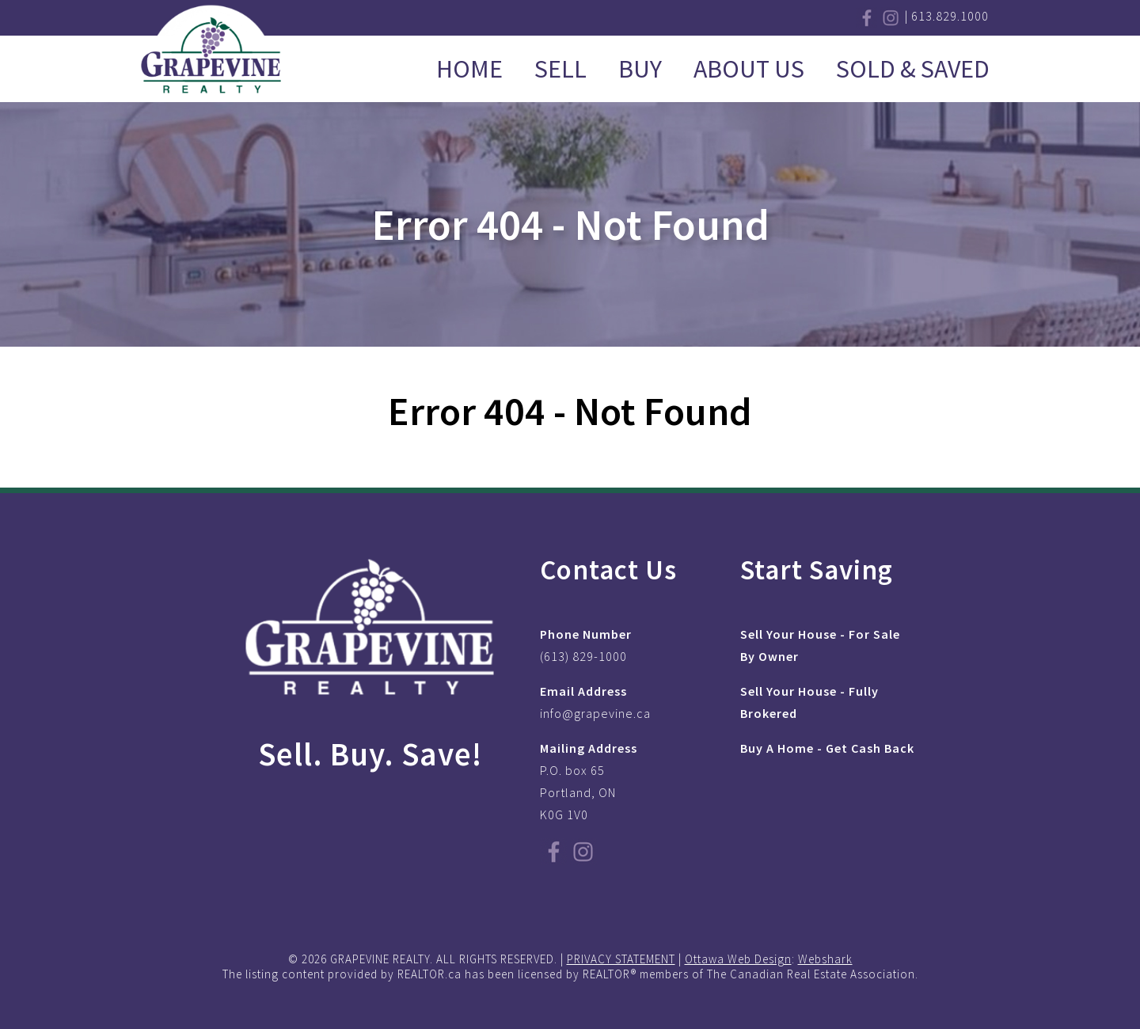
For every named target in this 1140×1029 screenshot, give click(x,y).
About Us (749, 69)
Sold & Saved (913, 69)
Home (469, 69)
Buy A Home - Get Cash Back (827, 748)
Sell (560, 69)
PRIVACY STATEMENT (621, 958)
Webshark (825, 958)
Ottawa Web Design (738, 958)
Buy (640, 69)
